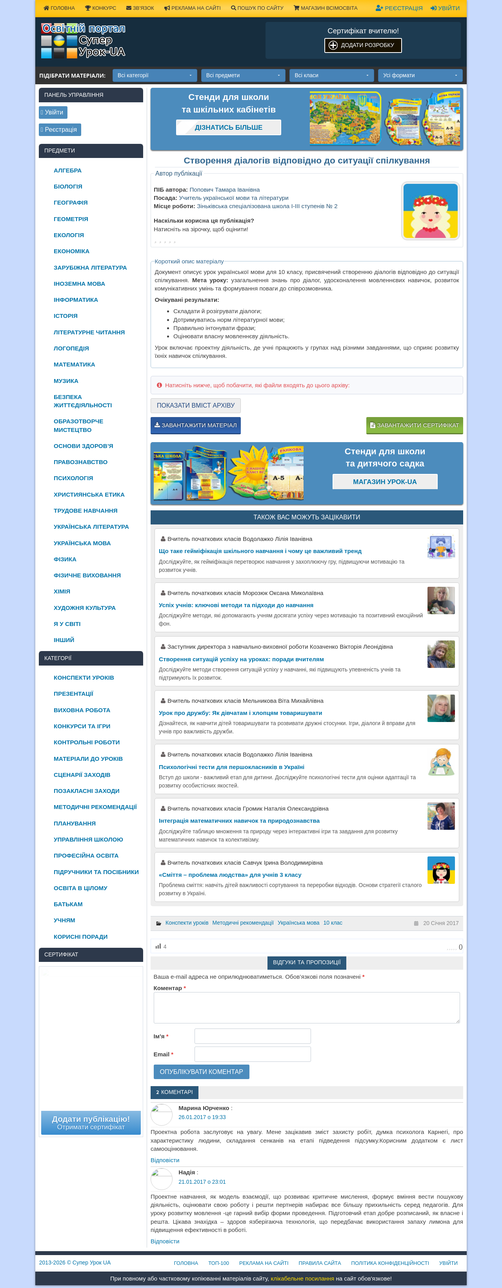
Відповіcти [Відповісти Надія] (165, 1241)
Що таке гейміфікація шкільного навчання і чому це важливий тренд (260, 551)
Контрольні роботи (87, 742)
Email (164, 1054)
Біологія (68, 186)
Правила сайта (320, 1263)
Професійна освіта (86, 855)
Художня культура (85, 607)
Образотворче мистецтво (78, 425)
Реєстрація (399, 8)
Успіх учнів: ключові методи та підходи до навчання (236, 605)
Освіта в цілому (80, 888)
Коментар (170, 988)
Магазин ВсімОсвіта (326, 8)
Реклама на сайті (192, 8)
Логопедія (71, 348)
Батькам (68, 904)
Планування (75, 823)
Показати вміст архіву (196, 405)
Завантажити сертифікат (414, 425)
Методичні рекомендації (243, 923)
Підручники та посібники (96, 872)
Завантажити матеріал (196, 425)
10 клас (332, 923)
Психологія (73, 478)
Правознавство (80, 462)
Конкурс (100, 8)
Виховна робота (82, 710)
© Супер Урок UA (75, 1262)
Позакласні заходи (87, 790)
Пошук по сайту (257, 8)
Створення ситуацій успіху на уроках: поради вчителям (241, 659)
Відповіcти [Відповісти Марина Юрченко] (165, 1160)
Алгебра (68, 170)
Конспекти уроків (187, 923)
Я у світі (67, 623)
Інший (64, 640)
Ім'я (161, 1036)
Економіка (71, 251)
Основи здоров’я (83, 446)
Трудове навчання (86, 510)
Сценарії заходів (82, 774)
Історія (66, 315)
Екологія (69, 235)
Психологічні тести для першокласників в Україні (231, 767)
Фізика (65, 559)
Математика (74, 364)
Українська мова (298, 923)
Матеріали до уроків (88, 758)
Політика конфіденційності (390, 1263)
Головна (59, 8)
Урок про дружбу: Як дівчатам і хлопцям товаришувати (240, 712)
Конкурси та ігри (82, 726)
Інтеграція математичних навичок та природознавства (239, 820)
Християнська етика (89, 494)
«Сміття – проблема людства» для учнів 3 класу (230, 874)
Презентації (73, 693)
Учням (64, 920)
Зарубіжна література (90, 267)
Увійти (445, 8)
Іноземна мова (79, 283)
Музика (66, 380)
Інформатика (76, 299)
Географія (71, 202)
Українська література (91, 526)
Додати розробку (367, 45)
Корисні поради (80, 936)
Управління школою (88, 839)
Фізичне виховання (87, 575)
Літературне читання (89, 332)
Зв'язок (140, 8)
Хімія (62, 591)
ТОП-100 (218, 1263)
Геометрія (71, 219)
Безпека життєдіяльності (83, 401)
